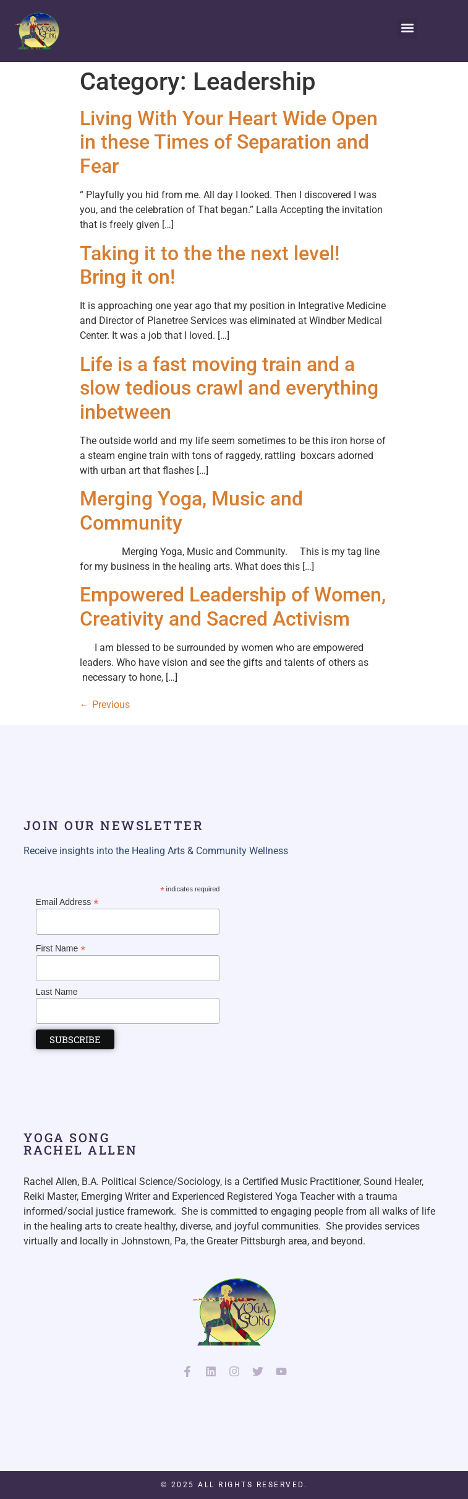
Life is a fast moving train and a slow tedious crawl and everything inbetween (229, 388)
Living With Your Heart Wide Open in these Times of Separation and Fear (229, 142)
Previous (105, 704)
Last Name (57, 991)
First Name (61, 948)
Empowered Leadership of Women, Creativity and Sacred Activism (233, 606)
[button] (407, 28)
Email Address (67, 901)
